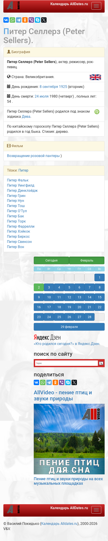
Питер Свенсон (19, 242)
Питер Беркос (18, 236)
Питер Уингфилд (20, 185)
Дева (26, 116)
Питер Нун (15, 201)
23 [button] (39, 317)
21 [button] (89, 307)
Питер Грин (16, 196)
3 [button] (49, 287)
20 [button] (79, 307)
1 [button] (100, 277)
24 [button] (49, 317)
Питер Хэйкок (18, 231)
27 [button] (79, 317)
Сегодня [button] (51, 260)
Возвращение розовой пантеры (33, 156)
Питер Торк (16, 221)
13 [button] (79, 297)
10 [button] (49, 297)
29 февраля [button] (69, 327)
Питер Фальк (18, 180)
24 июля (42, 96)
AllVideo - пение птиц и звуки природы (63, 395)
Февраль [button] (86, 260)
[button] (39, 439)
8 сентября (49, 87)
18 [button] (59, 307)
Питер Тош (16, 206)
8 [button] (100, 287)
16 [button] (39, 307)
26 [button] (69, 317)
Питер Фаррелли (20, 226)
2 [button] (39, 287)
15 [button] (99, 297)
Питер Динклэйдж (22, 190)
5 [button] (69, 287)
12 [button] (69, 297)
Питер (23, 170)
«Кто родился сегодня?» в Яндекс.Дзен (66, 339)
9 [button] (39, 297)
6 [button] (79, 287)
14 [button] (89, 297)
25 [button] (59, 317)
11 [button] (59, 297)
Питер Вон (15, 247)
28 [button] (89, 317)
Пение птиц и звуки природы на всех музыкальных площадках (68, 481)
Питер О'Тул (17, 211)
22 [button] (99, 307)
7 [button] (89, 287)
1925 (63, 87)
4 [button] (59, 287)
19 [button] (69, 307)
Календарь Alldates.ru (59, 523)
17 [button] (49, 307)
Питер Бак (15, 216)
